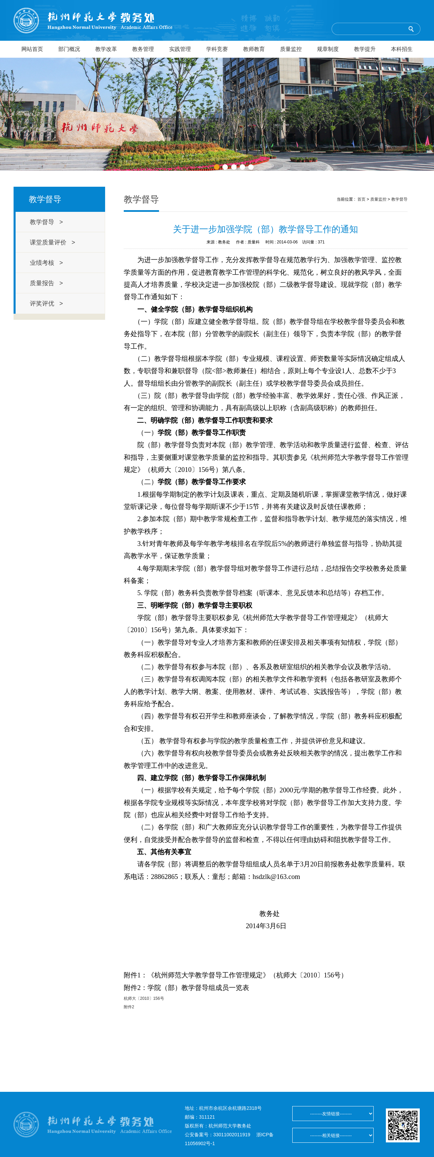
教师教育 (254, 49)
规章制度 (328, 49)
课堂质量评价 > (52, 242)
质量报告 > (46, 283)
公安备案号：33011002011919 (217, 1134)
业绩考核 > (46, 262)
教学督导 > (46, 222)
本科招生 (402, 49)
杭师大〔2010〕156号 (144, 998)
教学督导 (399, 199)
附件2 (129, 1007)
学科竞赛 (217, 49)
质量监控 (291, 49)
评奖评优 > (46, 303)
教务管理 (143, 49)
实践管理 (180, 49)
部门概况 (69, 49)
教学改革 (106, 49)
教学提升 (365, 49)
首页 (361, 199)
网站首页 (32, 49)
